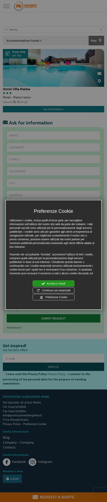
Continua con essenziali (53, 290)
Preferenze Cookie (53, 297)
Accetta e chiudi (53, 283)
